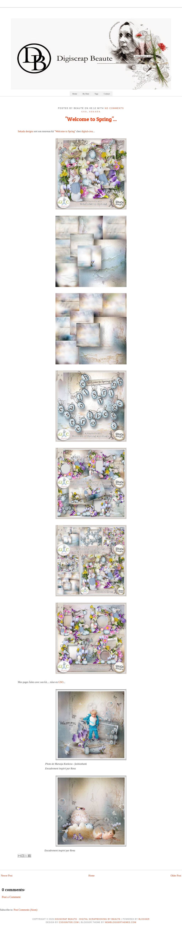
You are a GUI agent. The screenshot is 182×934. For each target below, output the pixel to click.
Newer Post (6, 875)
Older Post (176, 875)
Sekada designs (25, 131)
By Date (86, 94)
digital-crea (87, 131)
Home (74, 94)
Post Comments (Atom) (25, 910)
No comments (114, 108)
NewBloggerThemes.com (120, 922)
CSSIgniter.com (69, 922)
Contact (107, 94)
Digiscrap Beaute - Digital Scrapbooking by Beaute (88, 919)
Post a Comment (11, 897)
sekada (95, 111)
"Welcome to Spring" (65, 131)
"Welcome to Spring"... (91, 119)
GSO (84, 111)
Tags (96, 94)
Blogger (143, 919)
